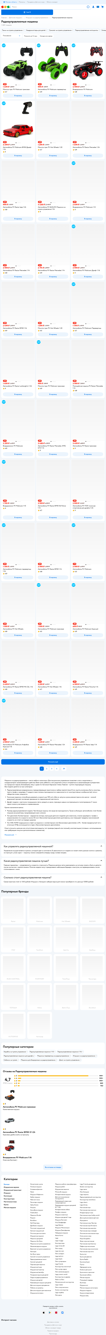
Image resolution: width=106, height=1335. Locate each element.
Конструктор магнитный (63, 1266)
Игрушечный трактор (37, 1270)
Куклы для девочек (86, 1257)
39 (64, 769)
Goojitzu (33, 1207)
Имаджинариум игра (86, 1213)
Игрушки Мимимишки (62, 1228)
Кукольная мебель (85, 1275)
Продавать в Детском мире (53, 1325)
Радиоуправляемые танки (38, 1259)
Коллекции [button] (8, 1196)
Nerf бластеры (35, 1223)
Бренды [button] (7, 1184)
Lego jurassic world (61, 1274)
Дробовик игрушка (36, 1226)
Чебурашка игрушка (61, 1233)
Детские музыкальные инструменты (62, 1198)
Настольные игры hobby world (89, 1215)
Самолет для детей (36, 1262)
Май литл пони (35, 1200)
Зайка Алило (34, 1205)
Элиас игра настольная (87, 1241)
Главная (4, 18)
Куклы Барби (84, 1259)
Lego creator (59, 1285)
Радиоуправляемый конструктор (90, 1197)
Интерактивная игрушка (63, 1194)
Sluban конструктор (86, 1187)
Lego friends (59, 1264)
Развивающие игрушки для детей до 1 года (65, 1206)
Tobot (32, 1192)
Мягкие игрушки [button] (10, 1207)
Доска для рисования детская (89, 1218)
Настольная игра (85, 1207)
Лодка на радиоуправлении (39, 1277)
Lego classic (83, 1202)
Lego (56, 1238)
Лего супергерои (60, 1261)
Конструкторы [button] (9, 1199)
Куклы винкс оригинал (87, 1272)
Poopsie (32, 1218)
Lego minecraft (60, 1246)
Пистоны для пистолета (37, 1233)
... (60, 769)
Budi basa (83, 1283)
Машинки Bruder (35, 1215)
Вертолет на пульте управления (40, 1249)
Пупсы (82, 1264)
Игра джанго (84, 1220)
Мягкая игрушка (85, 1277)
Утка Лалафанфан (60, 1222)
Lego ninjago (59, 1241)
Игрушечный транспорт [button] (12, 1190)
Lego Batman (59, 1225)
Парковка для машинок (37, 1264)
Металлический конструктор (64, 1282)
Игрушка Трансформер (62, 1230)
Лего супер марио (61, 1269)
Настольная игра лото (87, 1251)
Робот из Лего (59, 1279)
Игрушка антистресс (36, 1293)
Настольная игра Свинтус (88, 1244)
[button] (27, 12)
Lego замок (83, 1189)
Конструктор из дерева (62, 1277)
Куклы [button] (6, 1205)
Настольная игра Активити (88, 1226)
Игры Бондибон (85, 1238)
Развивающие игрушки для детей (40, 1283)
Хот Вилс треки (35, 1254)
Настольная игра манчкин (88, 1210)
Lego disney (83, 1205)
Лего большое (84, 1192)
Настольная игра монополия (89, 1249)
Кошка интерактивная (87, 1293)
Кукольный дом (85, 1262)
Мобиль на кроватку (36, 1288)
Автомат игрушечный (37, 1231)
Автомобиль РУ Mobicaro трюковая (19, 1107)
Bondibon (33, 1220)
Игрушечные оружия (37, 1236)
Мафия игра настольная (87, 1246)
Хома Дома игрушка (36, 1210)
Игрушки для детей (36, 1280)
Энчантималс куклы (36, 1184)
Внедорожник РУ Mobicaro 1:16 (17, 1157)
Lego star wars (59, 1251)
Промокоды (53, 1334)
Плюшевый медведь (86, 1280)
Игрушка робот (60, 1187)
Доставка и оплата (53, 1322)
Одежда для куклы (85, 1267)
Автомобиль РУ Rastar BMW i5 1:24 (19, 1132)
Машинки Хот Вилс (36, 1241)
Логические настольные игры (89, 1233)
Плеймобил (34, 1213)
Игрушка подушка (85, 1290)
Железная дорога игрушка (38, 1246)
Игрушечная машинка (62, 1189)
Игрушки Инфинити (36, 1194)
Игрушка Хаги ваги (61, 1220)
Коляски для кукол (86, 1270)
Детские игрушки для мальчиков (40, 1290)
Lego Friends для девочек (88, 1184)
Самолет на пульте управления (40, 1257)
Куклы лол (83, 1254)
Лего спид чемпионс (61, 1287)
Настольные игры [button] (10, 1202)
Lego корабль (59, 1292)
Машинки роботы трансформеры (65, 1184)
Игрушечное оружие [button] (11, 1187)
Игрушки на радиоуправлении (37, 18)
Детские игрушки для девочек (39, 1285)
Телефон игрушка (60, 1212)
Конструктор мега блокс (88, 1200)
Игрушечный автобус (37, 1272)
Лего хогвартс (59, 1254)
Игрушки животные (61, 1215)
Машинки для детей (36, 1238)
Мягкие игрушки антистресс (89, 1288)
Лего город (58, 1248)
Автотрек (33, 1251)
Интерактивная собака (62, 1209)
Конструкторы (59, 1243)
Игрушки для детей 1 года (63, 1217)
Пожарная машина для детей (39, 1275)
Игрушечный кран (36, 1267)
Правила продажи (53, 1331)
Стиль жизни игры (85, 1236)
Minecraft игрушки (61, 1192)
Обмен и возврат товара (53, 1328)
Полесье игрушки (36, 1187)
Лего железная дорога (62, 1272)
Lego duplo (58, 1259)
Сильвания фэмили (36, 1189)
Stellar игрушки (35, 1197)
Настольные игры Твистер (88, 1223)
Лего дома (58, 1295)
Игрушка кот (84, 1285)
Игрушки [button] (7, 1193)
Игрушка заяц (84, 1296)
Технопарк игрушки (36, 1202)
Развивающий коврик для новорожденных (63, 1202)
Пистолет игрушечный (37, 1228)
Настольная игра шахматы (88, 1228)
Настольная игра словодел (88, 1231)
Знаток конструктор (61, 1290)
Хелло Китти (59, 1235)
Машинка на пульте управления (40, 1244)
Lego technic (59, 1256)
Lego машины (84, 1194)
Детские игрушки (15, 18)
